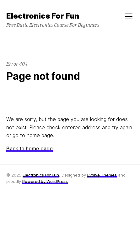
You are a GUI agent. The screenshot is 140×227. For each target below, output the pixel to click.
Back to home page (29, 148)
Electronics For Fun (41, 175)
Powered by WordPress (45, 181)
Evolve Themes (102, 175)
